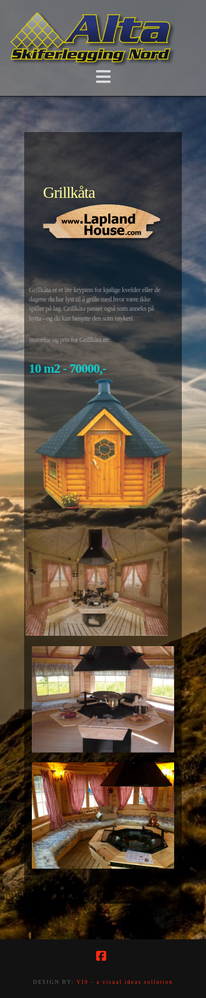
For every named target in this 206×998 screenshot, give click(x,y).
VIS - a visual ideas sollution (124, 982)
